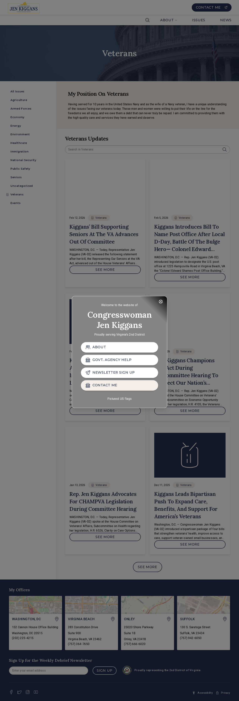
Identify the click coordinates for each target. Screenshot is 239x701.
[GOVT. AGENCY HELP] (119, 360)
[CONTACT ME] (119, 385)
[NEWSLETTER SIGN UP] (119, 372)
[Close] (161, 301)
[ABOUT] (119, 347)
